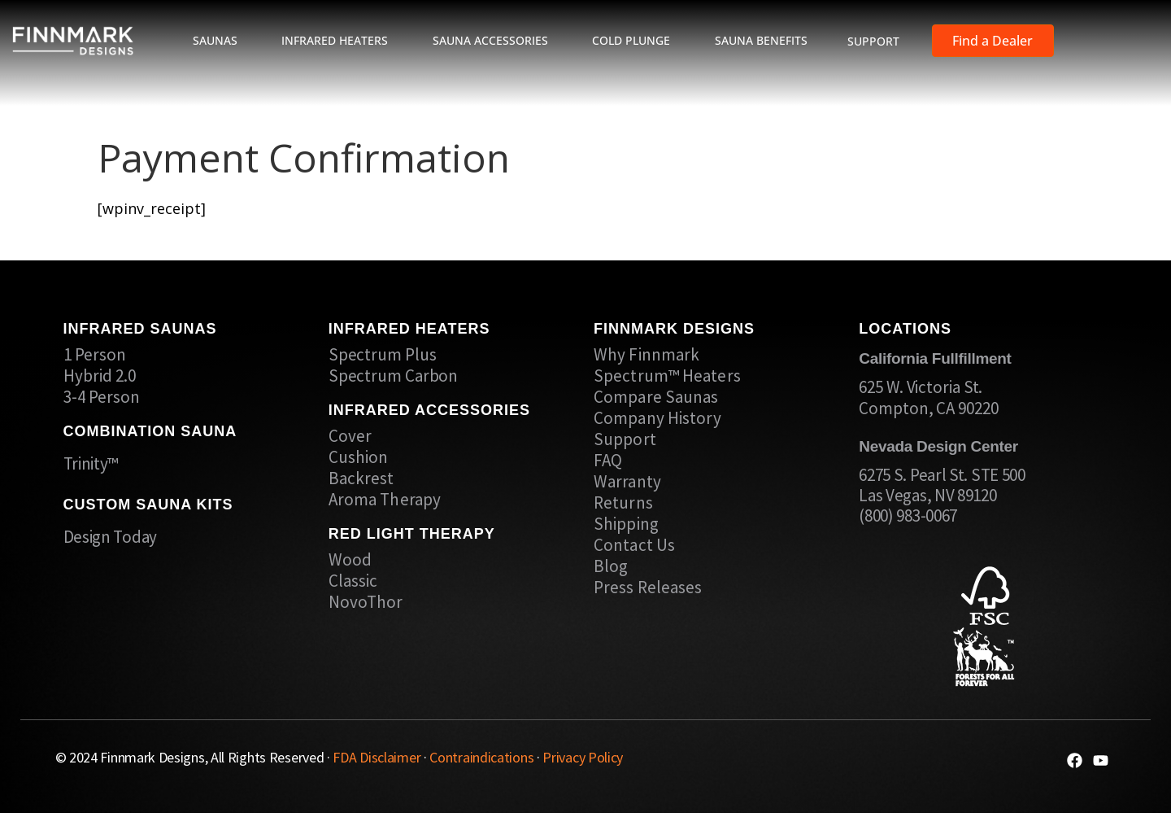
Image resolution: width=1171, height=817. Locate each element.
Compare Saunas (656, 397)
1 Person (95, 354)
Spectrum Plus (383, 354)
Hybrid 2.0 (100, 376)
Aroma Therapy (385, 499)
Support (625, 439)
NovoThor (366, 602)
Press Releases (648, 587)
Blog (611, 566)
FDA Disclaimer (376, 757)
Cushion (359, 457)
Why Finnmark (646, 354)
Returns (623, 502)
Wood (350, 559)
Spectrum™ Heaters (667, 376)
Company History (658, 418)
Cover (350, 436)
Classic (353, 581)
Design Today (110, 537)
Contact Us (634, 545)
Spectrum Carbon (394, 376)
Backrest (361, 478)
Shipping (626, 524)
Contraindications (481, 757)
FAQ (608, 460)
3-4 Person (102, 397)
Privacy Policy (582, 757)
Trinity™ (91, 463)
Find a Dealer (992, 41)
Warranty (627, 481)
